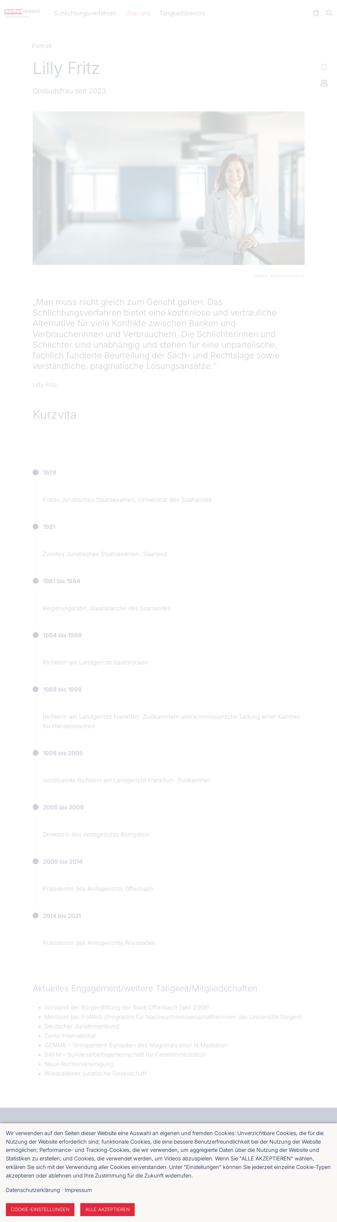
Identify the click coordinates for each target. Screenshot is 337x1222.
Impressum (78, 1190)
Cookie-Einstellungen (40, 1209)
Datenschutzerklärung (33, 1190)
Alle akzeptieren (107, 1209)
